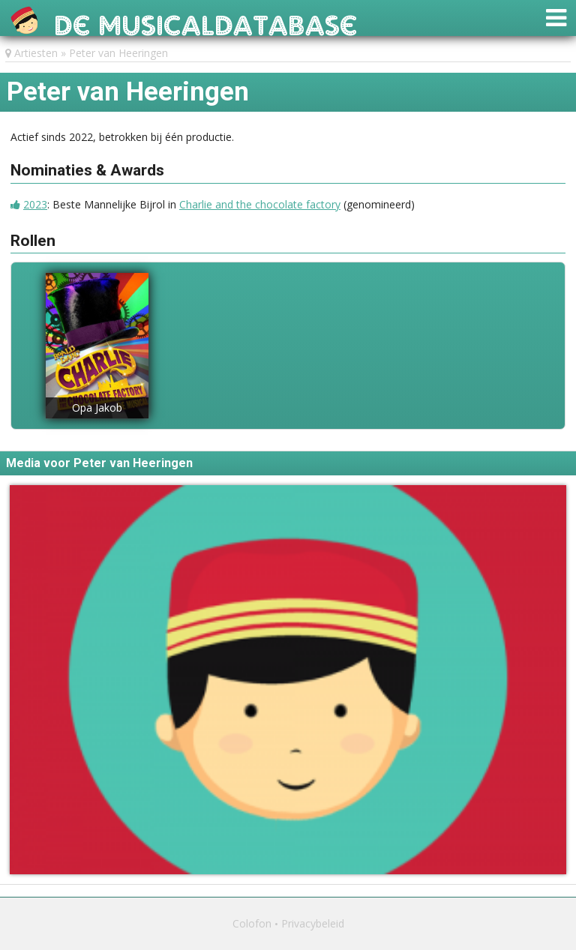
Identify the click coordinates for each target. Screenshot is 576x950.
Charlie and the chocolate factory (259, 204)
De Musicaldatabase (206, 21)
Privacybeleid (312, 923)
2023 (35, 204)
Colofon (252, 923)
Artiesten (36, 53)
